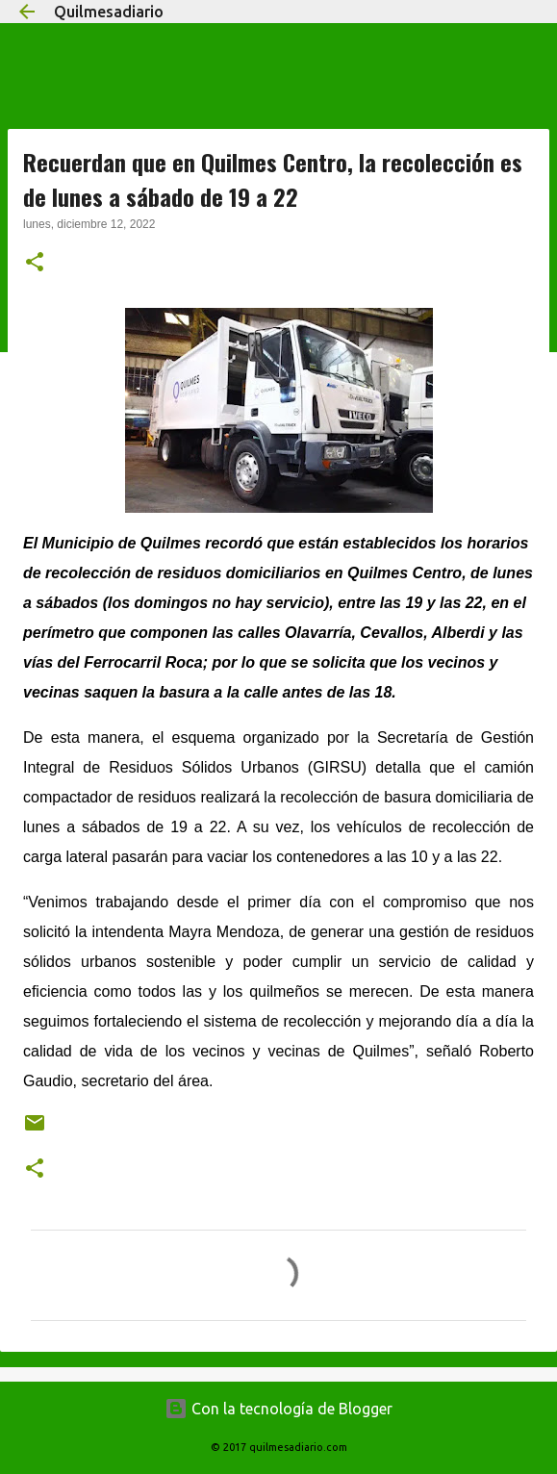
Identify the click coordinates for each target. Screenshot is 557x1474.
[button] (34, 263)
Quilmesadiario (109, 11)
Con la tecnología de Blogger (278, 1408)
